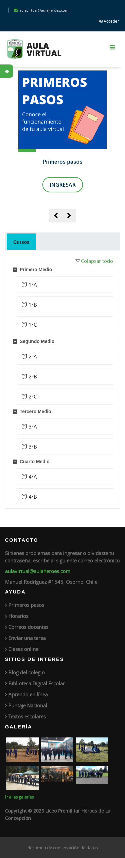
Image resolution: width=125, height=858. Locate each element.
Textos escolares (27, 716)
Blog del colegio (26, 672)
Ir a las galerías (19, 797)
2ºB (33, 376)
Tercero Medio (35, 411)
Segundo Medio (37, 341)
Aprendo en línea (28, 694)
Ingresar (63, 184)
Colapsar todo (97, 261)
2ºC (33, 396)
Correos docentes (28, 627)
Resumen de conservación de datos (62, 848)
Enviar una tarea (27, 638)
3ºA (33, 426)
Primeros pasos (62, 162)
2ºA (33, 356)
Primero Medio (36, 269)
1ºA (33, 284)
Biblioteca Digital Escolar (36, 683)
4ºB (33, 496)
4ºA (33, 476)
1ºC (33, 324)
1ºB (33, 304)
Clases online (23, 649)
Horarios (18, 616)
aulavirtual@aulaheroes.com (37, 571)
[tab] (21, 241)
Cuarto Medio (34, 461)
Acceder (111, 21)
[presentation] (56, 215)
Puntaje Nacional (27, 705)
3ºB (33, 446)
